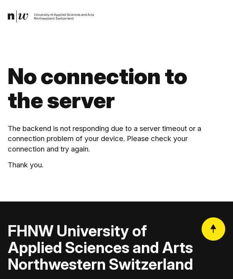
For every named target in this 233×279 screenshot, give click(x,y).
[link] (51, 16)
